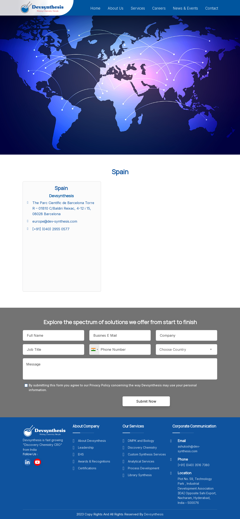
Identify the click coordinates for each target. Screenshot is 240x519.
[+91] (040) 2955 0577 (50, 229)
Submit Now (146, 401)
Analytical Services (138, 461)
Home (95, 8)
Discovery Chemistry (140, 447)
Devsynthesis (153, 514)
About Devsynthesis (89, 440)
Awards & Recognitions (91, 461)
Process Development (141, 468)
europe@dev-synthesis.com (54, 221)
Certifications (84, 468)
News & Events (185, 8)
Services (138, 8)
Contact (211, 8)
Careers (159, 8)
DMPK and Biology (138, 440)
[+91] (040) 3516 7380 (194, 465)
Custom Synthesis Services (144, 454)
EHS (78, 454)
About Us (115, 8)
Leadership (83, 447)
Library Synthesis (137, 475)
